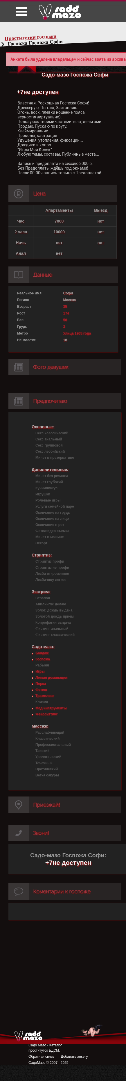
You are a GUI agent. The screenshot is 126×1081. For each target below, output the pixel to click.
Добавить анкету (74, 1057)
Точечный (44, 763)
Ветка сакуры (47, 775)
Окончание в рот (49, 525)
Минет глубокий (49, 482)
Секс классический (51, 433)
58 (65, 320)
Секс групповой (49, 445)
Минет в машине (49, 537)
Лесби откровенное (52, 574)
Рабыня (42, 665)
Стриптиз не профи (52, 568)
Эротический (46, 769)
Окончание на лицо (52, 519)
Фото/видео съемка (52, 531)
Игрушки (42, 494)
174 (66, 313)
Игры (39, 671)
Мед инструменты (50, 708)
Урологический (48, 757)
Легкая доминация (51, 677)
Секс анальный (48, 439)
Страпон (42, 598)
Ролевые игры (47, 500)
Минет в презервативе (54, 458)
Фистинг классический (55, 635)
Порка (40, 684)
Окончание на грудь (52, 513)
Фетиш (41, 690)
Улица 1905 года (77, 333)
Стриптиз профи (49, 561)
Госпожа (42, 659)
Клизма (41, 702)
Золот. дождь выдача (53, 610)
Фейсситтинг (46, 714)
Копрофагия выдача (53, 622)
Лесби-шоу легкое (50, 580)
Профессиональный (53, 745)
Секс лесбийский (50, 451)
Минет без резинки (51, 476)
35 (65, 307)
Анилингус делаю (50, 604)
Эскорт (41, 543)
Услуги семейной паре (54, 506)
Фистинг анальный (52, 629)
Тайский (42, 751)
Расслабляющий (49, 732)
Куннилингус (46, 488)
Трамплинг (44, 696)
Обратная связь (41, 1057)
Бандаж (41, 653)
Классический (47, 739)
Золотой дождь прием (54, 616)
